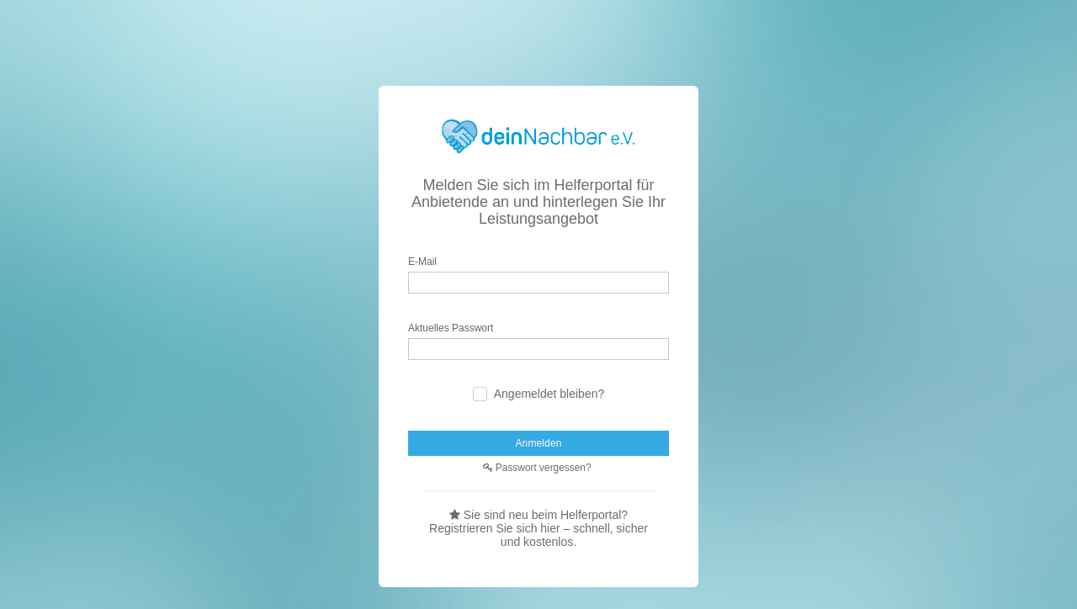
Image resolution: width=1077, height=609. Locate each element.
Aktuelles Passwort (451, 329)
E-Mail (423, 262)
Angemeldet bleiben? (549, 394)
